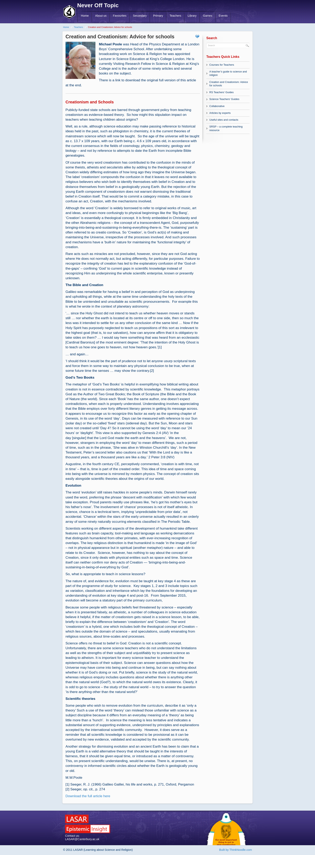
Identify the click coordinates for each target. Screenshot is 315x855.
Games (207, 15)
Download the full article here (87, 796)
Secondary (140, 15)
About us (100, 15)
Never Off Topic (98, 5)
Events (223, 15)
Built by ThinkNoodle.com (235, 849)
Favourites (119, 15)
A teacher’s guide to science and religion (228, 73)
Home (85, 15)
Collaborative (217, 106)
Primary (158, 15)
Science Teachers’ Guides (224, 99)
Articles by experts (220, 112)
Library (192, 15)
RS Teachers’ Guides (221, 92)
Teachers (175, 15)
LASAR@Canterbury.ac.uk (82, 839)
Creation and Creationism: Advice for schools (228, 84)
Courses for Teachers (221, 64)
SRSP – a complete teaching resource (225, 128)
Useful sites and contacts (223, 119)
